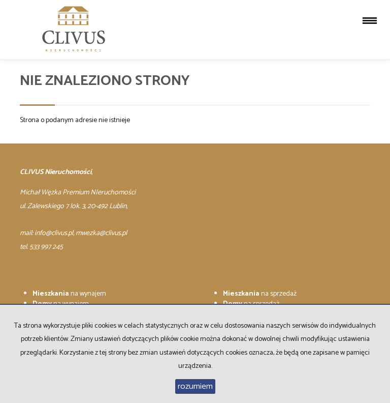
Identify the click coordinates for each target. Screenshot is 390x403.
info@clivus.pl (54, 233)
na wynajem (69, 294)
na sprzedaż (260, 294)
